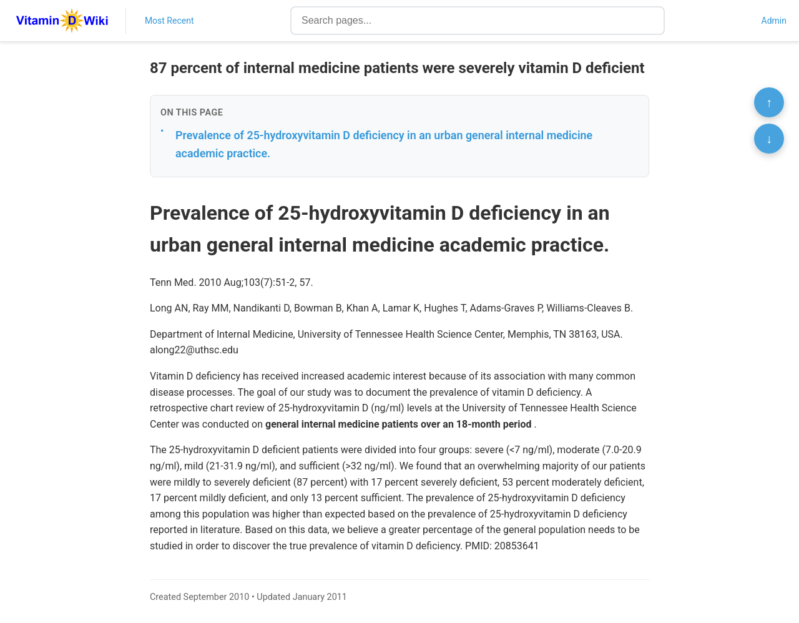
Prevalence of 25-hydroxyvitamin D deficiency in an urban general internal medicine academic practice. (383, 144)
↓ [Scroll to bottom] (769, 138)
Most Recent (169, 21)
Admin (774, 21)
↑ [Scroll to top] (769, 102)
